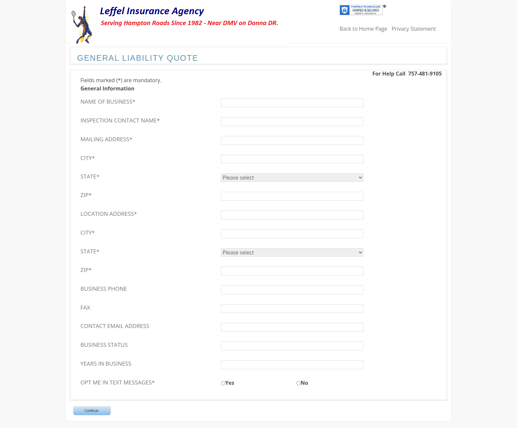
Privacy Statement (414, 28)
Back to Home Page (363, 28)
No (304, 382)
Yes (229, 382)
